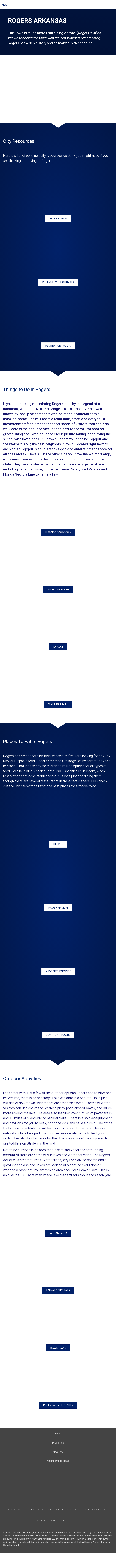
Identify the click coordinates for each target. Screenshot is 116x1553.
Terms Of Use (13, 1509)
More (4, 4)
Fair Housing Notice (97, 1509)
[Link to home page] (60, 4)
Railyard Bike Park (78, 1128)
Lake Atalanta (62, 1098)
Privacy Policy (35, 1509)
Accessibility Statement (64, 1509)
